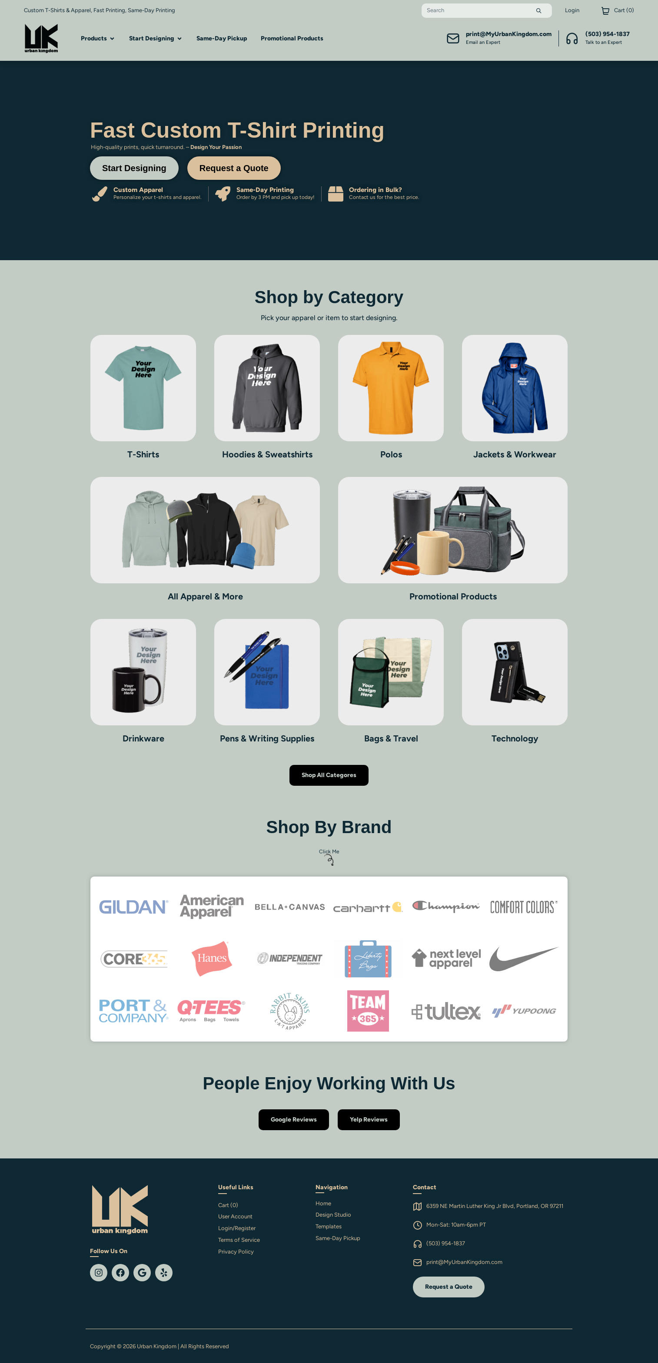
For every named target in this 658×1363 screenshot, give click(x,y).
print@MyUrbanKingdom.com (464, 1262)
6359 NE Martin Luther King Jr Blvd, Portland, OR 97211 (494, 1206)
